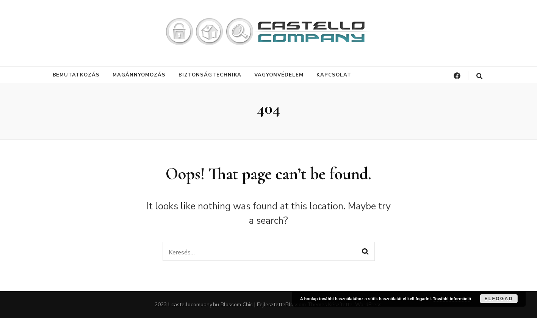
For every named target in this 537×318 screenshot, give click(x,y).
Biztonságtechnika (210, 75)
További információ (452, 298)
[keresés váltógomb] (479, 76)
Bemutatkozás (76, 75)
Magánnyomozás (139, 75)
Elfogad (498, 298)
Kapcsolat (333, 75)
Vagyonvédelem (279, 75)
